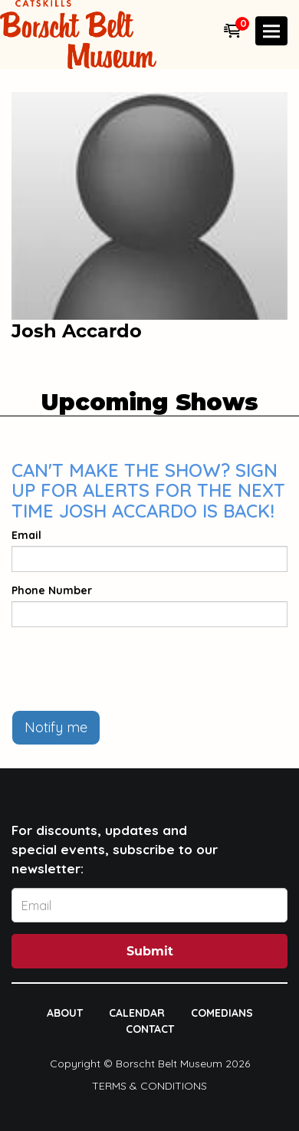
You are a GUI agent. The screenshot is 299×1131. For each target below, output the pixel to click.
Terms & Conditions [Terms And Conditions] (149, 1086)
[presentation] (128, 669)
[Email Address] (150, 905)
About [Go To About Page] (65, 1013)
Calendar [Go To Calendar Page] (137, 1013)
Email (26, 535)
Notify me (56, 727)
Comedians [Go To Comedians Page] (222, 1013)
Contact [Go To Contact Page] (150, 1029)
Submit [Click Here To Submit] (150, 951)
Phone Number (52, 590)
